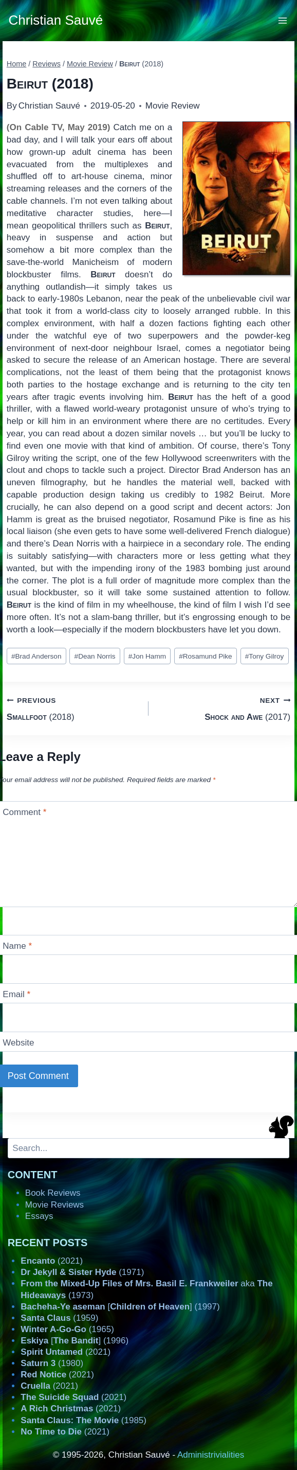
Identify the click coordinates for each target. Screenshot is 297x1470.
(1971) (82, 1272)
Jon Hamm (147, 656)
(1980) (52, 1363)
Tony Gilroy (264, 656)
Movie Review (172, 106)
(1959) (59, 1318)
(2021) (52, 1261)
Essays (39, 1216)
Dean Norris (95, 656)
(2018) (73, 707)
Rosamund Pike (205, 656)
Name (17, 946)
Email (16, 994)
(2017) (223, 707)
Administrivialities (210, 1455)
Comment (24, 812)
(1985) (83, 1420)
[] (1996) (74, 1340)
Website (18, 1043)
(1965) (67, 1329)
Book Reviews (53, 1193)
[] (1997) (120, 1307)
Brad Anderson (36, 656)
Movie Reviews (54, 1205)
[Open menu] (282, 20)
